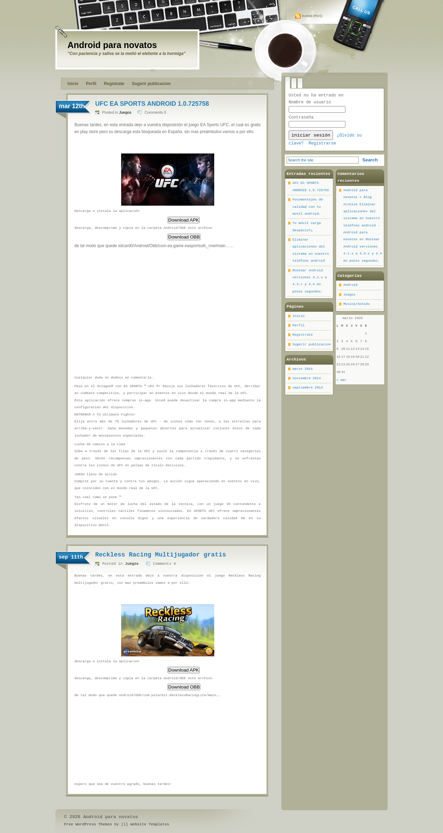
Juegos (125, 112)
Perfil (91, 83)
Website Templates (149, 824)
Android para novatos (112, 45)
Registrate (114, 83)
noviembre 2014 (306, 381)
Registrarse (322, 146)
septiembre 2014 (307, 390)
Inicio (72, 83)
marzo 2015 (302, 371)
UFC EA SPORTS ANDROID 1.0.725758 (152, 103)
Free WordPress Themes (88, 824)
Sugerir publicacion (151, 83)
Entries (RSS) (312, 16)
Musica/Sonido (356, 307)
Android (350, 288)
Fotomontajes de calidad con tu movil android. (307, 209)
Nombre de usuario (310, 102)
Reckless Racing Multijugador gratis (160, 555)
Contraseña (301, 118)
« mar (341, 383)
